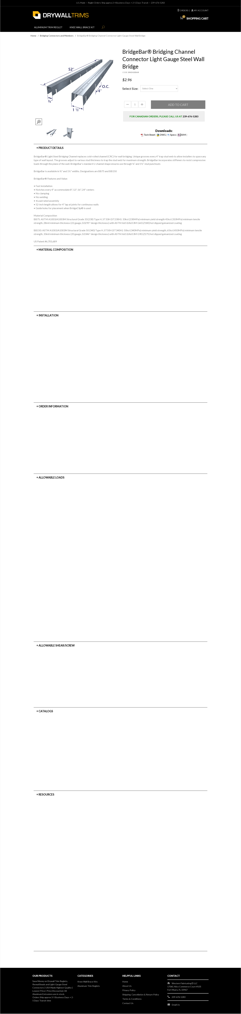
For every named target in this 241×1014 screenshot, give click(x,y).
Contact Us (127, 1003)
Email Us (176, 1005)
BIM (182, 134)
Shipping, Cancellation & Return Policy (140, 995)
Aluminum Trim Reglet (49, 27)
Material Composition (56, 250)
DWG (161, 134)
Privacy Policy (128, 990)
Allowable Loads (51, 477)
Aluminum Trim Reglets (88, 986)
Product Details (51, 148)
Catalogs (46, 711)
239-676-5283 (158, 2)
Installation (48, 315)
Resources (46, 794)
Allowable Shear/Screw (57, 645)
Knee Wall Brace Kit (85, 27)
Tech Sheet (148, 134)
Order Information (53, 406)
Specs (172, 134)
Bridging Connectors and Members (56, 36)
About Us (127, 986)
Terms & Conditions (132, 999)
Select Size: (130, 89)
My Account (200, 10)
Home (33, 36)
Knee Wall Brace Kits (87, 982)
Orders (182, 10)
